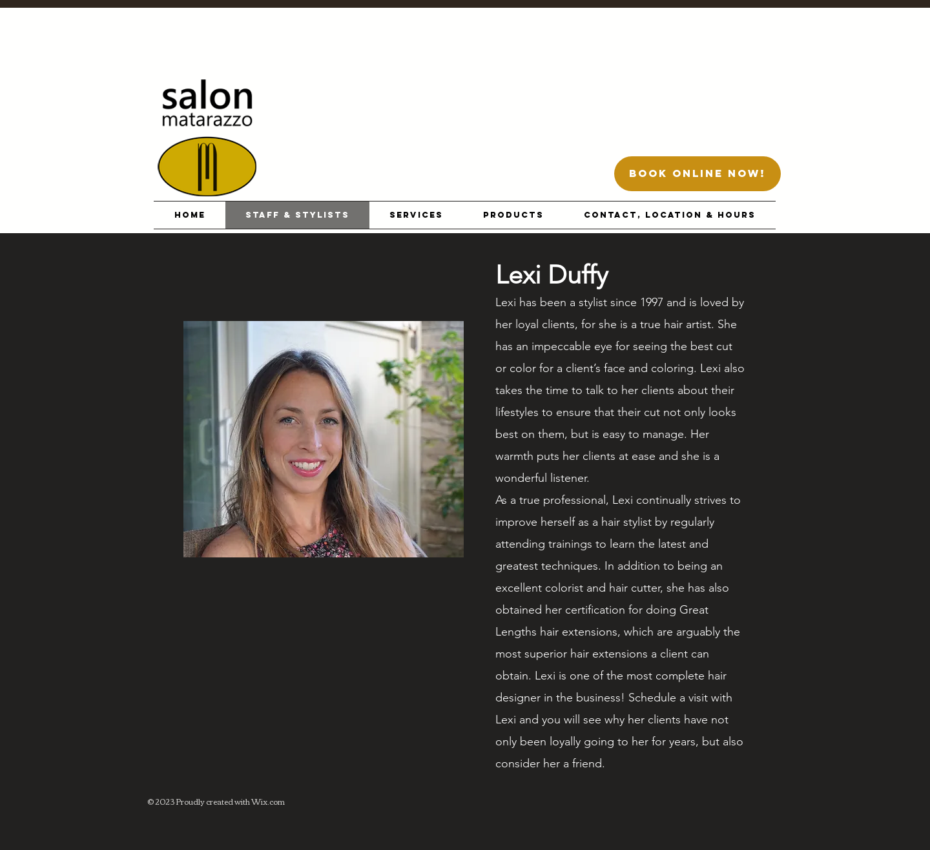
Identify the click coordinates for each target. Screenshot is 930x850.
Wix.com (268, 801)
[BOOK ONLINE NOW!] (697, 173)
